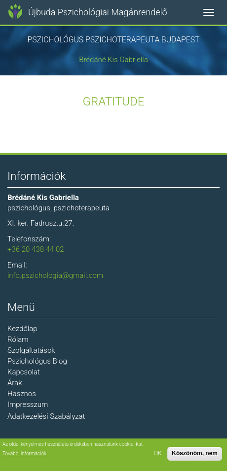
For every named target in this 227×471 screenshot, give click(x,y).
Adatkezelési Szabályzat (46, 416)
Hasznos (21, 393)
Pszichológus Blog (37, 361)
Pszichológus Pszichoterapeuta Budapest (114, 39)
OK (158, 453)
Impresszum (27, 404)
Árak (14, 382)
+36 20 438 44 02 (35, 249)
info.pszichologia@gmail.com (55, 275)
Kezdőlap (22, 328)
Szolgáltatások (31, 350)
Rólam (18, 339)
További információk (24, 453)
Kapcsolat (23, 372)
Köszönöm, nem (195, 453)
